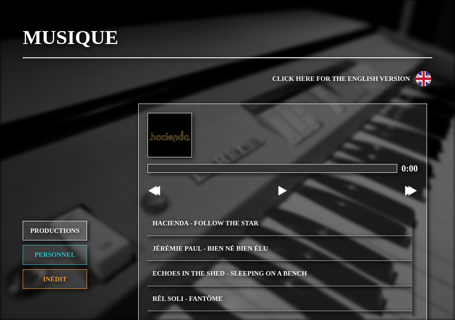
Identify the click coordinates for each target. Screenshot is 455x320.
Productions (55, 212)
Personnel (55, 236)
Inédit (55, 260)
